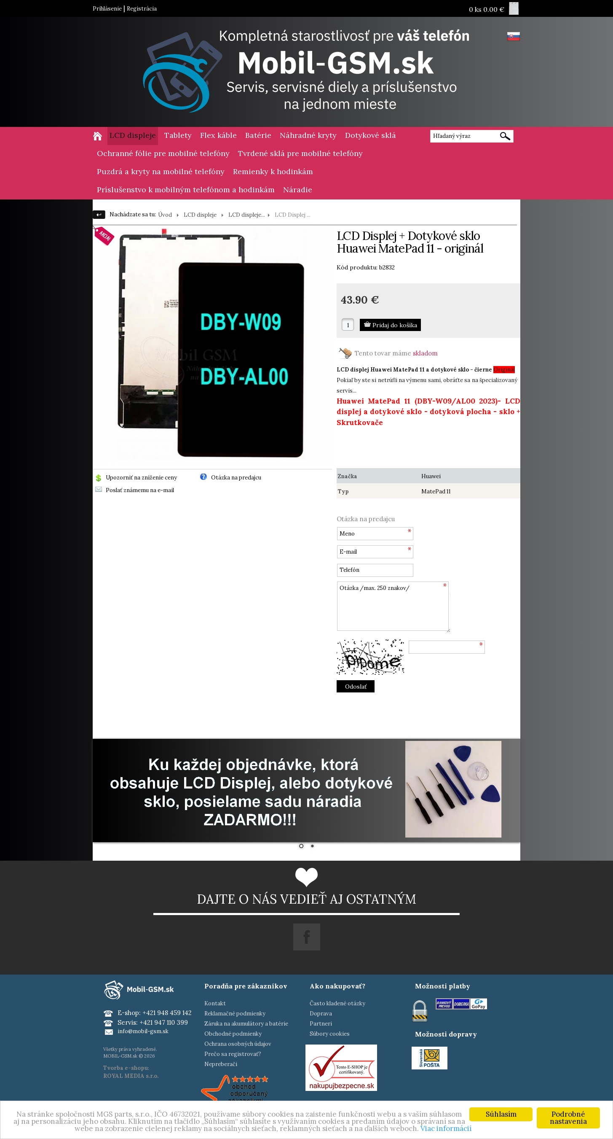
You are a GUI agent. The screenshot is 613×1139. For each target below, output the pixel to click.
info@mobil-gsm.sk (143, 1031)
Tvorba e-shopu (125, 1068)
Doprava (321, 1013)
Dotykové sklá (370, 135)
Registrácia (142, 8)
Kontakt (215, 1003)
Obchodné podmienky (233, 1033)
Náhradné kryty (308, 135)
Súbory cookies (330, 1033)
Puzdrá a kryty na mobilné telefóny (161, 171)
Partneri (321, 1023)
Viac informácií (445, 1128)
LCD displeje (133, 135)
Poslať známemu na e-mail (140, 490)
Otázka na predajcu (236, 477)
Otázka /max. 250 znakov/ (393, 607)
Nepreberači (220, 1064)
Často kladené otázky (337, 1003)
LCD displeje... (246, 214)
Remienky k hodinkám (273, 171)
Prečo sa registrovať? (232, 1054)
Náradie (297, 189)
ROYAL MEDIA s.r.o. (130, 1076)
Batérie (258, 135)
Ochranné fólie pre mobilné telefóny (163, 153)
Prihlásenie (107, 8)
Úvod (165, 214)
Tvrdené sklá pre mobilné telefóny (300, 153)
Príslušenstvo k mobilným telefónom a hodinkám (186, 189)
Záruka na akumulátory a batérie (246, 1023)
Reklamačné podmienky (234, 1013)
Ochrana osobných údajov (237, 1043)
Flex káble (218, 135)
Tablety (178, 135)
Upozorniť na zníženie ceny (141, 477)
